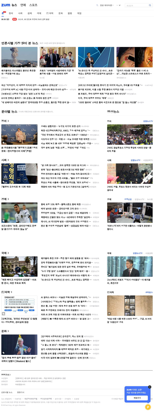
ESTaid (5, 405)
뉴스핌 (42, 77)
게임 (79, 13)
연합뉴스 (4, 77)
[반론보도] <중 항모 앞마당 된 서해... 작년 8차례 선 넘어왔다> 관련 (40, 378)
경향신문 (128, 199)
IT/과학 (49, 13)
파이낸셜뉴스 (121, 77)
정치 (11, 13)
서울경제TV (148, 160)
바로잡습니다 (20, 384)
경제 (30, 13)
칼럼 (70, 13)
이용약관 (18, 399)
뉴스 (14, 5)
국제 (39, 13)
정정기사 (5, 374)
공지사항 (58, 399)
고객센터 (68, 399)
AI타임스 (149, 292)
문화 (60, 13)
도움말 (76, 399)
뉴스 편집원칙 (6, 399)
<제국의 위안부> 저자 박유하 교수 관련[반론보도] (33, 381)
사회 (20, 13)
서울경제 (81, 77)
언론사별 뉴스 (6, 392)
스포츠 (33, 5)
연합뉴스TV (148, 121)
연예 (23, 5)
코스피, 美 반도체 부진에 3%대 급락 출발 (33, 19)
